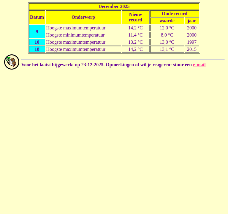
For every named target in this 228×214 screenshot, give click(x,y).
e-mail (199, 64)
